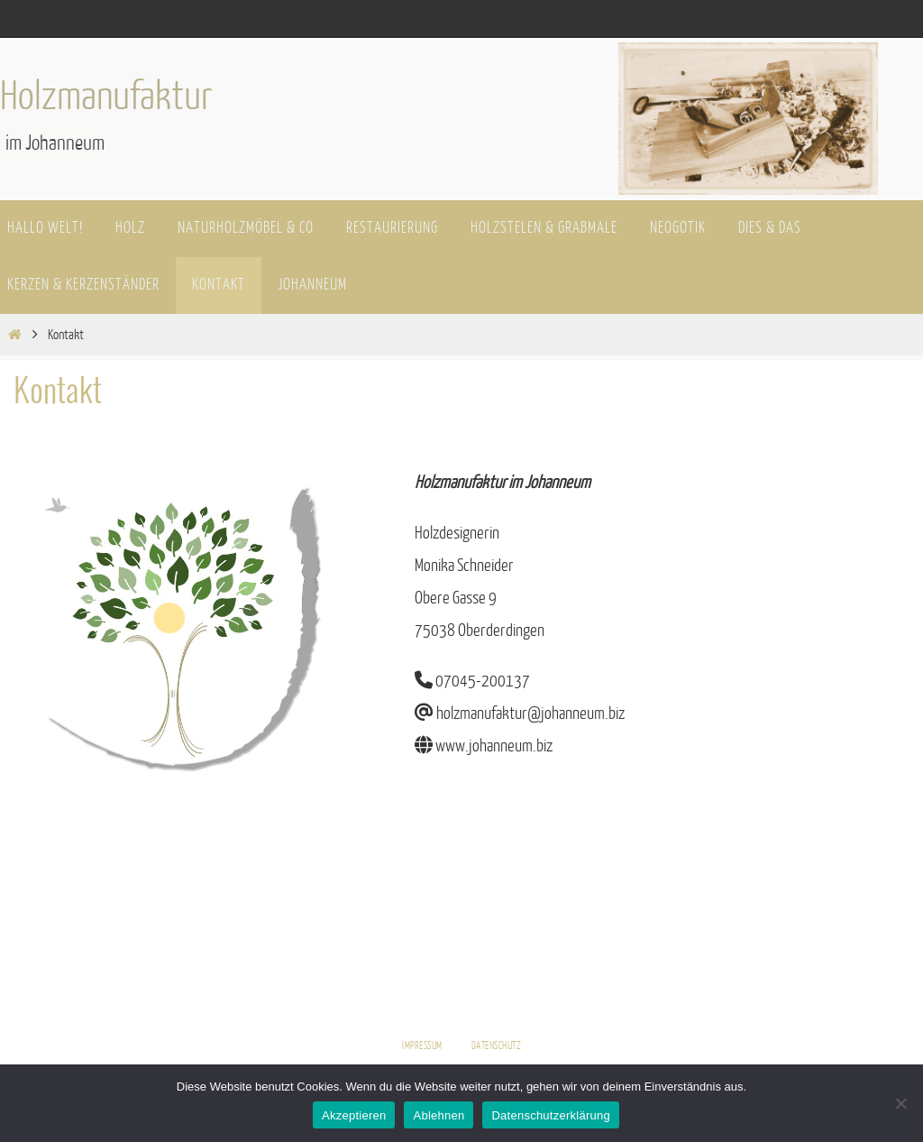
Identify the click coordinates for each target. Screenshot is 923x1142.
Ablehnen (438, 1115)
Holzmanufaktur (106, 96)
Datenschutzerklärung (550, 1115)
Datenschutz (496, 1046)
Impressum (422, 1046)
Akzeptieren (354, 1115)
